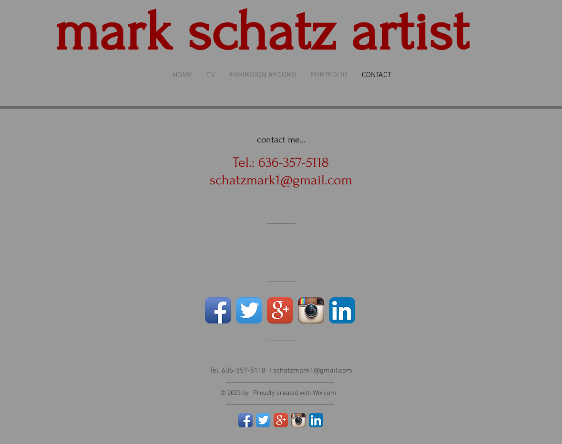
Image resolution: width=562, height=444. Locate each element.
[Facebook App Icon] (218, 310)
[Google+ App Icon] (280, 310)
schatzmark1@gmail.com (281, 180)
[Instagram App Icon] (311, 310)
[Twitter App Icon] (249, 310)
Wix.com (324, 393)
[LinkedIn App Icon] (342, 310)
